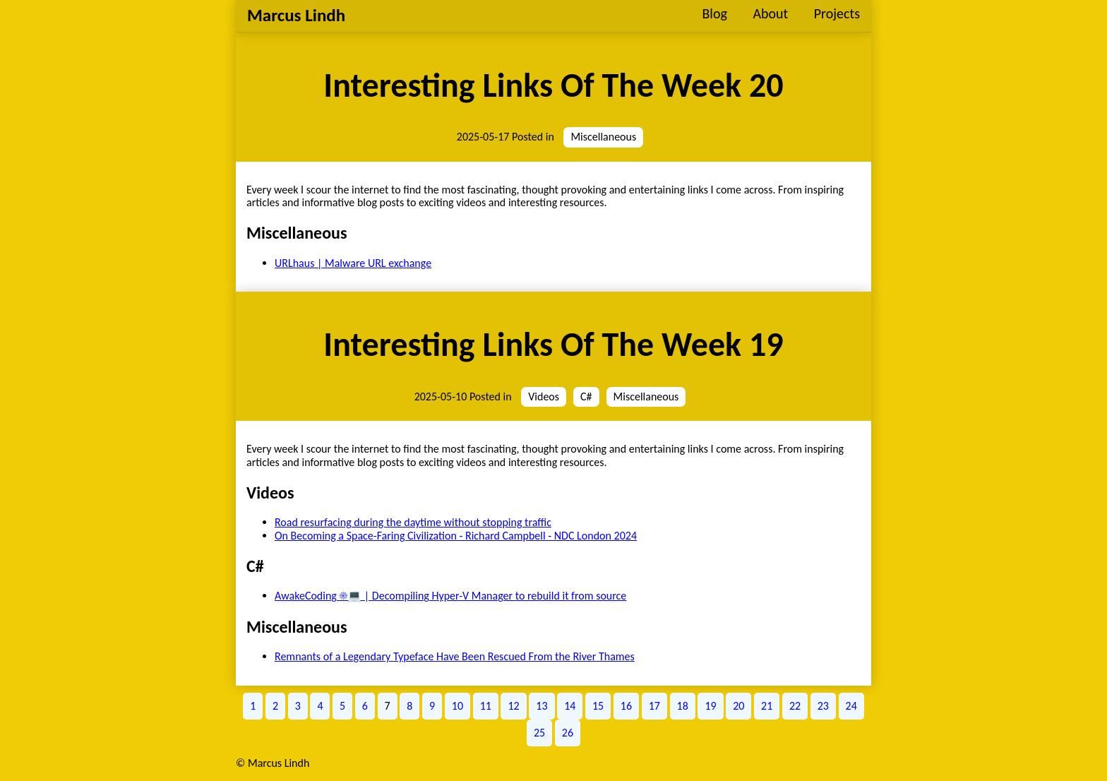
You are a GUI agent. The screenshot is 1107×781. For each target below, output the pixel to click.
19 (710, 706)
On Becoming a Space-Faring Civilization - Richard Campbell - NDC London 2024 (456, 535)
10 (457, 706)
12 (513, 706)
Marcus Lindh (296, 15)
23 (823, 706)
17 (654, 706)
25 (539, 732)
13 (541, 706)
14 (569, 706)
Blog (714, 13)
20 (738, 706)
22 (795, 706)
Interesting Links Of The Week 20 (553, 85)
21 (766, 706)
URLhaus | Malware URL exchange (353, 263)
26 (567, 732)
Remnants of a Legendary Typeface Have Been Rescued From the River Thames (455, 656)
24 (851, 706)
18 (682, 706)
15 (598, 706)
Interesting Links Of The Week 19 (553, 344)
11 (485, 706)
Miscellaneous (603, 136)
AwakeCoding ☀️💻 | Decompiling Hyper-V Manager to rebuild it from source (450, 595)
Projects (837, 13)
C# (586, 396)
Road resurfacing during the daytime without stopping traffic (413, 522)
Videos (543, 396)
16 (626, 706)
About (770, 13)
